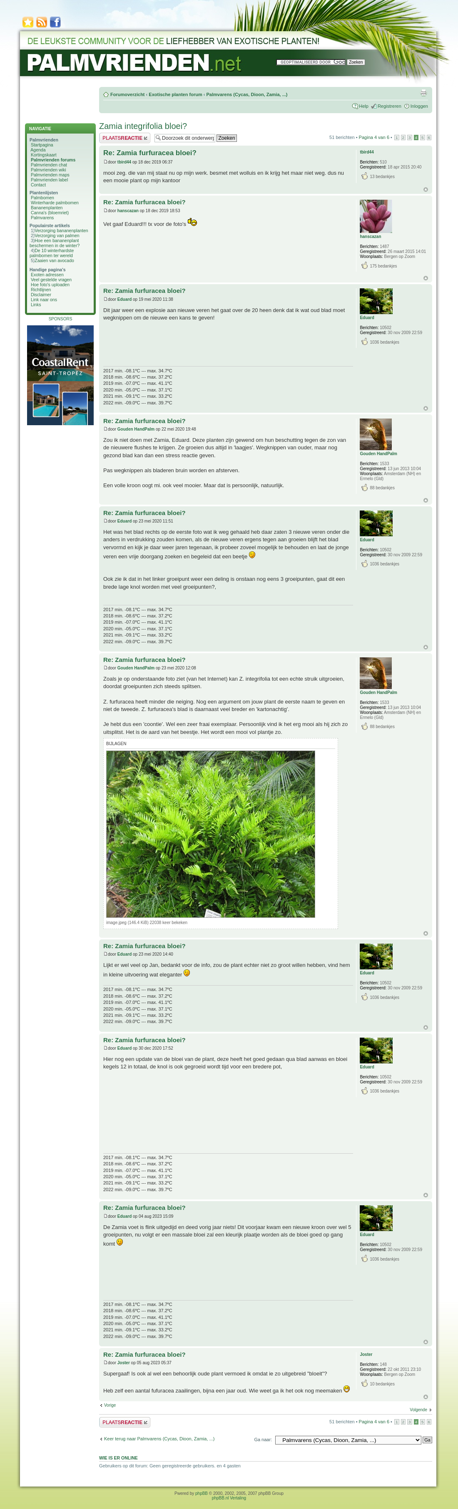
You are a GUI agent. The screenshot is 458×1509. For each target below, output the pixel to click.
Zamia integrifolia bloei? (143, 126)
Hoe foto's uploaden (50, 284)
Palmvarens (42, 217)
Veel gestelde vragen (51, 279)
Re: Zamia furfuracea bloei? (150, 153)
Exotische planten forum (175, 94)
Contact (38, 184)
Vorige (110, 1405)
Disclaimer (41, 294)
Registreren (389, 106)
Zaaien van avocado (54, 260)
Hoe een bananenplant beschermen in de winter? (55, 243)
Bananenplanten (47, 207)
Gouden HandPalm (135, 429)
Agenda (37, 149)
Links (36, 304)
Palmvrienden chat (49, 164)
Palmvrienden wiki (48, 169)
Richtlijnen (41, 289)
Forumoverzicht (127, 94)
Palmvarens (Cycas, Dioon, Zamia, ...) (246, 94)
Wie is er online (118, 1457)
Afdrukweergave (423, 93)
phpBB (201, 1493)
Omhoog (425, 189)
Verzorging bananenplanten (61, 230)
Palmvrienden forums (53, 159)
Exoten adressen (47, 274)
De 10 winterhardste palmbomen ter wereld (52, 253)
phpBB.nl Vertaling (229, 1498)
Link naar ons (44, 299)
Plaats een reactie (124, 138)
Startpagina (42, 144)
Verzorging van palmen (57, 235)
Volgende (418, 1409)
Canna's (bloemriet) (50, 212)
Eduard (124, 299)
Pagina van (374, 137)
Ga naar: (263, 1439)
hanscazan (128, 210)
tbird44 (124, 162)
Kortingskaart (44, 154)
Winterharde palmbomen (55, 202)
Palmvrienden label (49, 179)
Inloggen (419, 106)
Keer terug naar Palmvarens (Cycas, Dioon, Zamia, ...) (159, 1438)
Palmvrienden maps (50, 174)
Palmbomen (42, 197)
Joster (123, 1362)
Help (363, 106)
